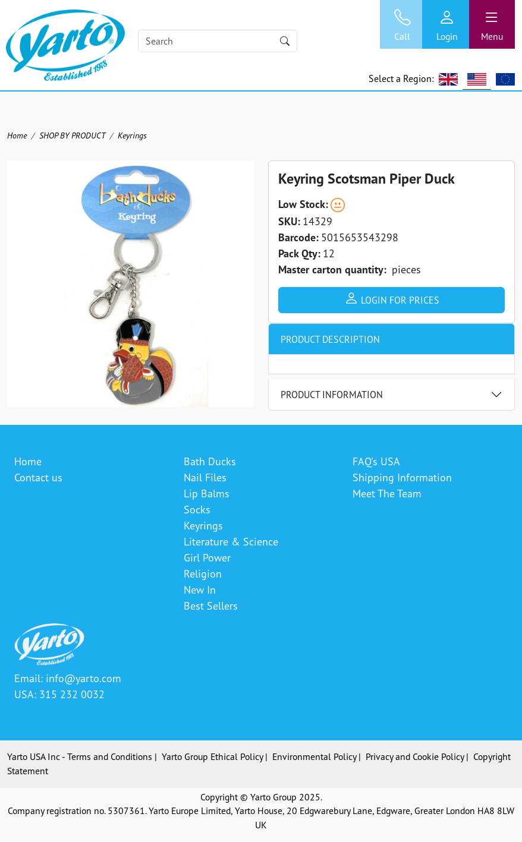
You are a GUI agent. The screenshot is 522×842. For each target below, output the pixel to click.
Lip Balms (206, 493)
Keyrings (132, 135)
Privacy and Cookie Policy (415, 756)
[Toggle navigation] (492, 24)
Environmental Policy (314, 756)
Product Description (330, 339)
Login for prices (391, 298)
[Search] (218, 41)
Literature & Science (231, 541)
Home (17, 135)
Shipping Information (402, 477)
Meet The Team (387, 493)
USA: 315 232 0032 (59, 694)
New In (200, 589)
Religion (203, 573)
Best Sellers (211, 605)
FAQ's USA (376, 461)
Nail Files (205, 477)
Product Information (332, 394)
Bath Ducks (210, 461)
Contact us (38, 477)
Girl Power (207, 557)
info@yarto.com (83, 678)
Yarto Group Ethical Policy (212, 756)
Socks (197, 509)
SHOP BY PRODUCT (72, 135)
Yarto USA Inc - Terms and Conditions (79, 756)
